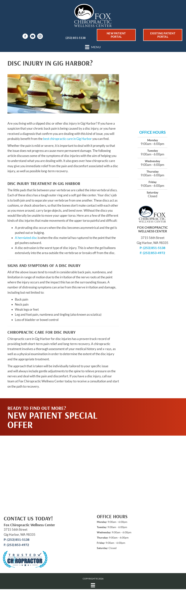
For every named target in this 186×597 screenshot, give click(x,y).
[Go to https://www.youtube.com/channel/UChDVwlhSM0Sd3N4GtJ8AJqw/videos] (32, 36)
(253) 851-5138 (76, 37)
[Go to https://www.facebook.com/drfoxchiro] (25, 36)
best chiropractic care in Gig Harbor (67, 139)
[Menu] (93, 585)
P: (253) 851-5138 (152, 248)
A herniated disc (26, 238)
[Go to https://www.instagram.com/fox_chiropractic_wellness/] (40, 36)
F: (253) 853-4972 (152, 253)
